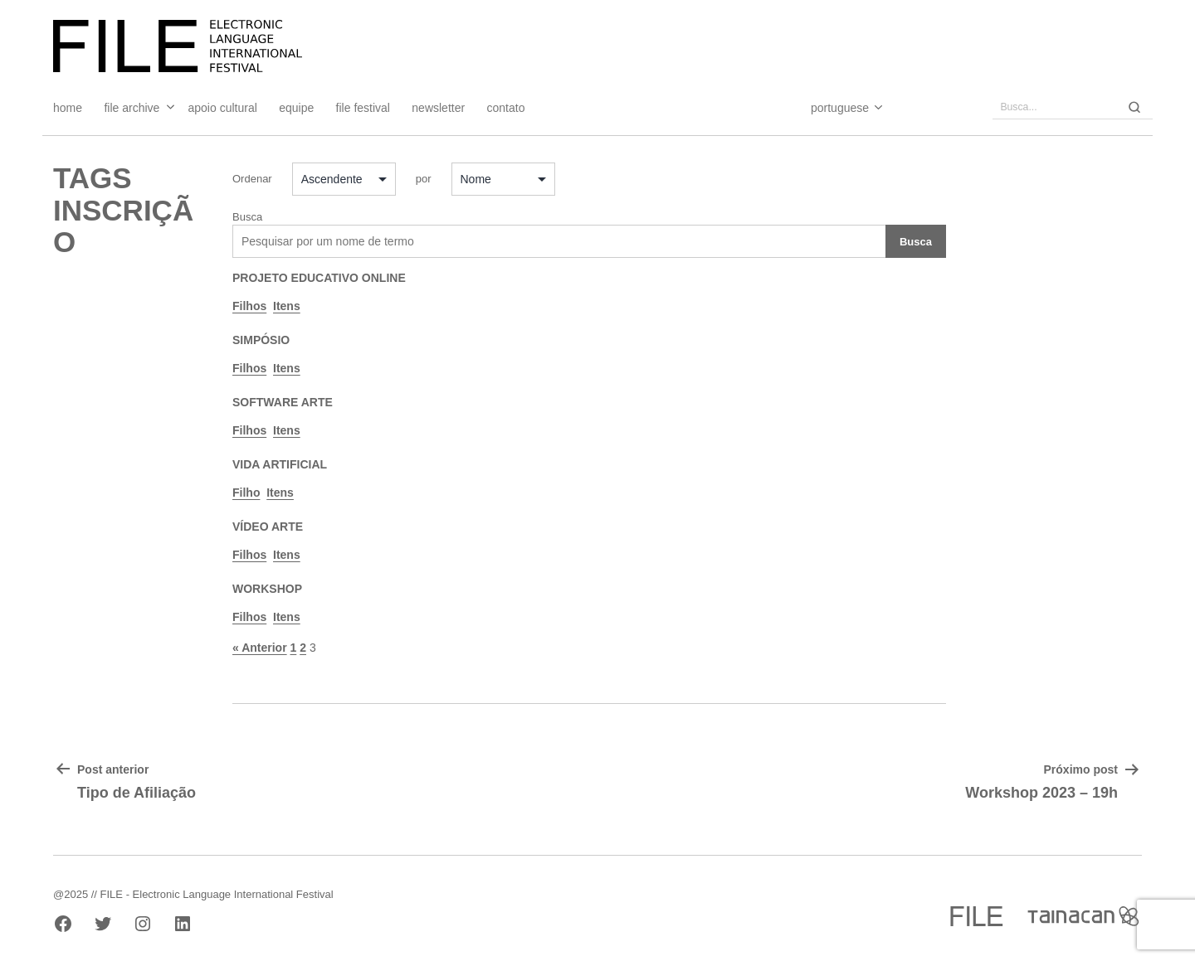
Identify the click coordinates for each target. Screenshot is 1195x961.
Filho (246, 492)
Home (67, 107)
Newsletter (438, 107)
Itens (286, 306)
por (424, 178)
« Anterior (259, 647)
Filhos (249, 306)
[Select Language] (830, 107)
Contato (506, 107)
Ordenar (252, 178)
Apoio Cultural (222, 107)
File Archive (131, 107)
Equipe (296, 107)
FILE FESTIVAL (363, 107)
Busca (247, 217)
